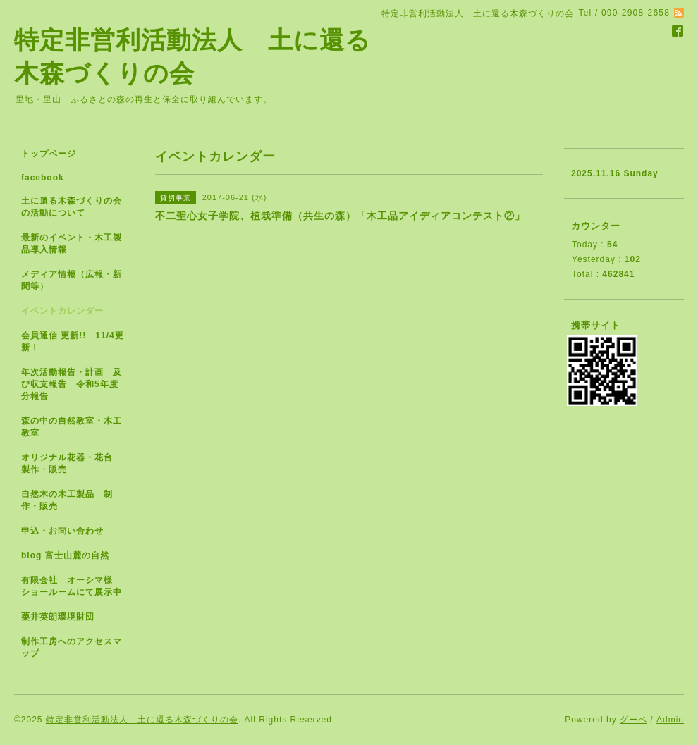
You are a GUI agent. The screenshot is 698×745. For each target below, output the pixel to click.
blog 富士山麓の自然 (65, 555)
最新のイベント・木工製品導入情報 (71, 243)
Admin (670, 720)
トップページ (48, 154)
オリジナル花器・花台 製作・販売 (71, 463)
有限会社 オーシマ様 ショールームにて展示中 (77, 586)
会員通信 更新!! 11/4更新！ (72, 341)
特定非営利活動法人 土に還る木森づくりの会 (142, 720)
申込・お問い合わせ (62, 531)
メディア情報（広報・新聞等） (71, 280)
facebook (42, 178)
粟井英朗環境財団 (57, 617)
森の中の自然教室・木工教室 (71, 427)
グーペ (633, 720)
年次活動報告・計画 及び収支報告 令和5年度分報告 (71, 384)
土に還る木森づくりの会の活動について (71, 207)
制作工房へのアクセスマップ (71, 647)
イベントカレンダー (62, 311)
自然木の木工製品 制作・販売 (67, 500)
